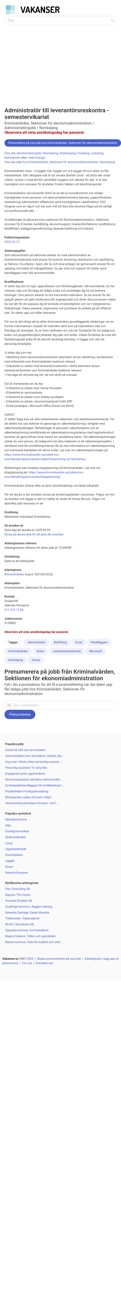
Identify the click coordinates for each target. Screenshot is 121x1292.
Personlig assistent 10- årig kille (26, 767)
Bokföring (60, 642)
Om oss (27, 963)
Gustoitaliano (14, 855)
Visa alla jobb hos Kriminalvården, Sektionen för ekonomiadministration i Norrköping (59, 162)
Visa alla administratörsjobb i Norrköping (31, 153)
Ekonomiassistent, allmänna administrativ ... (34, 779)
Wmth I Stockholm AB (19, 924)
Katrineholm (12, 157)
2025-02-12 (11, 242)
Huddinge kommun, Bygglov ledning (28, 906)
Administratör (36, 642)
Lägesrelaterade (15, 849)
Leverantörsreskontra (67, 651)
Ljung (8, 843)
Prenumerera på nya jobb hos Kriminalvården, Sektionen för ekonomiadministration (62, 143)
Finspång (83, 153)
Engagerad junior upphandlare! (25, 773)
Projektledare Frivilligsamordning (26, 791)
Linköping (97, 153)
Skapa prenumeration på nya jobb (59, 958)
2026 (30, 958)
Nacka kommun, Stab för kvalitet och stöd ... (34, 942)
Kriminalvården (14, 574)
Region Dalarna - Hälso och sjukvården (30, 936)
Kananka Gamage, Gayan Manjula (27, 912)
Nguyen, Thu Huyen (18, 895)
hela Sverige (37, 157)
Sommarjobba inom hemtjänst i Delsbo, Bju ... (35, 756)
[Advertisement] (34, 61)
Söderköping (67, 153)
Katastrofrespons (16, 872)
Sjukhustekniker (15, 837)
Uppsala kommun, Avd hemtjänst (26, 930)
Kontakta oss (44, 963)
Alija (8, 825)
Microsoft (95, 651)
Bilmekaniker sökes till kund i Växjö (28, 797)
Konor (9, 866)
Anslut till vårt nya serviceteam (25, 750)
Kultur (40, 651)
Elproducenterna (16, 819)
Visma (35, 660)
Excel (78, 642)
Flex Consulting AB (17, 889)
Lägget (9, 861)
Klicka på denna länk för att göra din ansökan (33, 534)
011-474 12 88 (13, 610)
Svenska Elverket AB (18, 900)
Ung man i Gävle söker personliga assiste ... (33, 762)
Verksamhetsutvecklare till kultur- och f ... (32, 803)
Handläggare (99, 642)
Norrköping (15, 660)
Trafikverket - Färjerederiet (22, 918)
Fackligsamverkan (17, 831)
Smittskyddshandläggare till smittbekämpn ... (35, 785)
